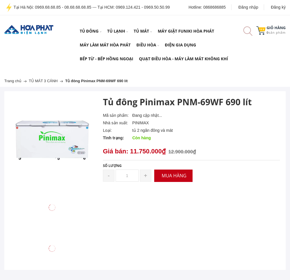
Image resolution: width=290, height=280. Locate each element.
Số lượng (112, 165)
